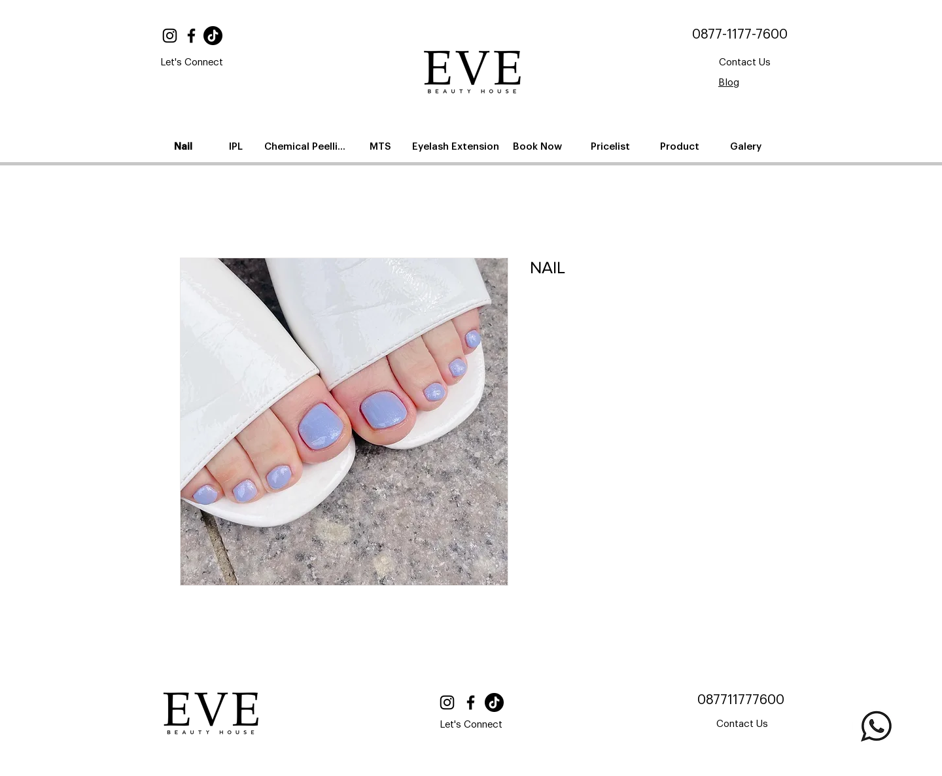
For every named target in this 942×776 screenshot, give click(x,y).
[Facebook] (191, 35)
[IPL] (237, 146)
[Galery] (747, 146)
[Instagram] (169, 35)
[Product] (681, 146)
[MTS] (381, 146)
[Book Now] (538, 146)
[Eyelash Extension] (456, 146)
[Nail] (184, 146)
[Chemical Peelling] (307, 146)
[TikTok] (212, 35)
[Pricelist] (612, 146)
